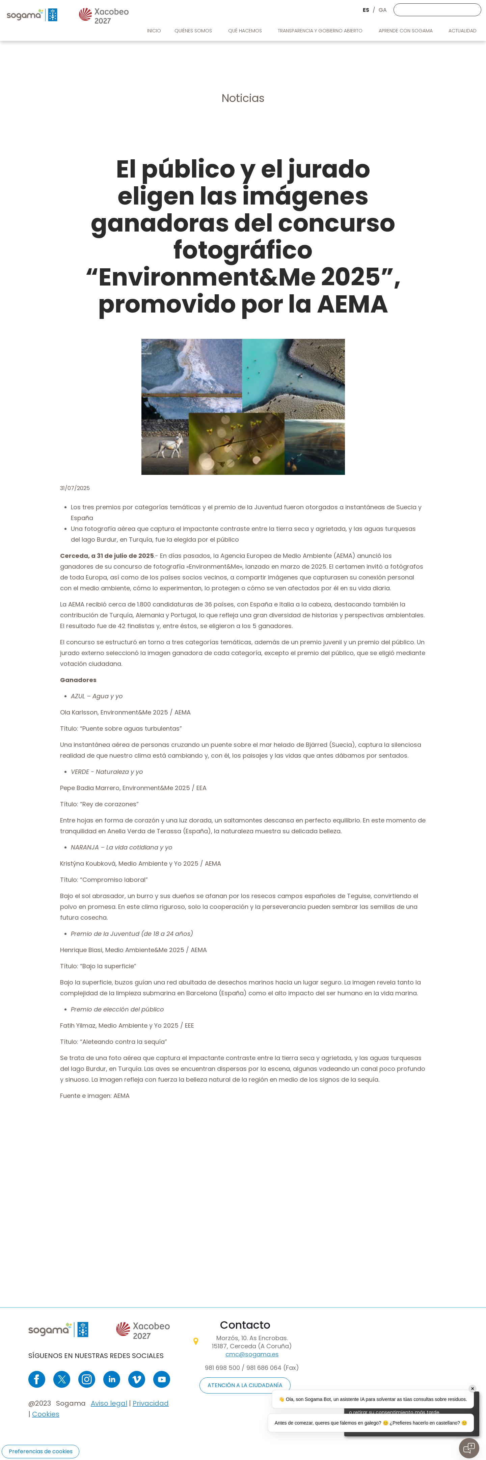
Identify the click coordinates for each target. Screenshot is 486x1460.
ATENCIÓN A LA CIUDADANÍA (245, 1385)
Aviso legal (109, 1403)
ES (366, 10)
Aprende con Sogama (406, 30)
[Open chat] (469, 1448)
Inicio (154, 30)
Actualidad (463, 30)
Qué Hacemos (245, 30)
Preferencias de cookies (41, 1451)
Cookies (45, 1414)
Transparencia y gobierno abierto (321, 30)
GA (383, 10)
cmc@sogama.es (252, 1354)
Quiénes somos (193, 30)
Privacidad (151, 1403)
